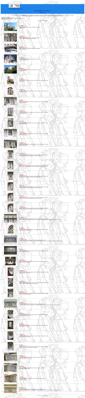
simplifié (32, 15)
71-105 (43, 20)
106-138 (46, 20)
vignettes (35, 15)
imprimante (55, 15)
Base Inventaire (42, 12)
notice (29, 15)
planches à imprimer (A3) (42, 15)
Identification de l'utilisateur (43, 10)
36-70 (40, 20)
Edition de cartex (60, 15)
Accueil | (36, 10)
